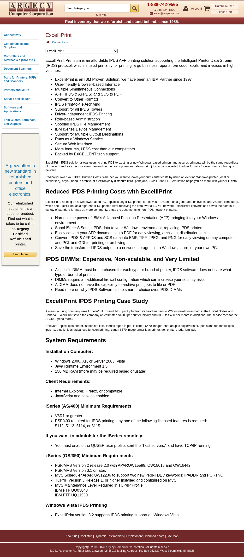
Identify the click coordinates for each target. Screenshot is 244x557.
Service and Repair (17, 99)
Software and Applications (13, 109)
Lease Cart (224, 12)
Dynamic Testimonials (109, 536)
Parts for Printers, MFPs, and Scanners (20, 79)
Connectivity (12, 35)
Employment (134, 536)
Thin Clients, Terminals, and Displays (20, 121)
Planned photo (154, 536)
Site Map (101, 15)
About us (71, 536)
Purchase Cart (224, 6)
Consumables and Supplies (16, 45)
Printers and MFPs (16, 90)
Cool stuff (86, 536)
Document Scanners (18, 68)
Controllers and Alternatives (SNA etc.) (19, 58)
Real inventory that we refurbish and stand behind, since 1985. (122, 22)
